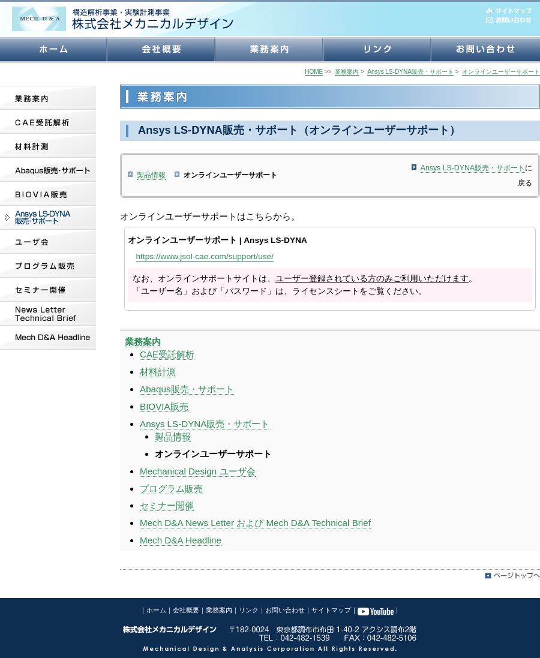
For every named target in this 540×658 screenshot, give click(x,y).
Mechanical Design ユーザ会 (198, 471)
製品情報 (151, 175)
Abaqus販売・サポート (187, 389)
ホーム (156, 610)
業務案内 (219, 610)
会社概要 (186, 610)
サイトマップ (331, 610)
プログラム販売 (171, 488)
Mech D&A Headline (180, 540)
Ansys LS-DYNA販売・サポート (473, 168)
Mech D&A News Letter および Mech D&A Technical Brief (255, 523)
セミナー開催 (167, 505)
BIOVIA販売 (164, 406)
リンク (249, 610)
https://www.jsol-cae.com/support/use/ (205, 256)
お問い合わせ (285, 610)
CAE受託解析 (167, 354)
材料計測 (158, 371)
